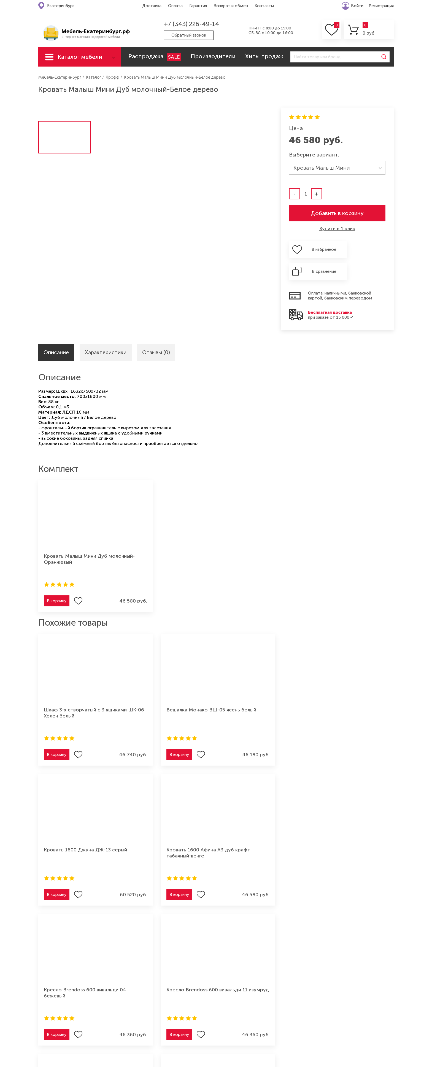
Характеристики (107, 331)
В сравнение (368, 249)
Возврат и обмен (230, 5)
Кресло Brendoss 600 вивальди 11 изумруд (160, 833)
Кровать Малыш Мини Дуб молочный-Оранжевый (75, 539)
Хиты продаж (264, 56)
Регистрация (381, 5)
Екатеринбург (60, 5)
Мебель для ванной (330, 1008)
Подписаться (368, 910)
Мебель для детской (331, 972)
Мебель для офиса (329, 999)
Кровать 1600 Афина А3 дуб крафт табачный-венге (350, 693)
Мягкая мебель (236, 972)
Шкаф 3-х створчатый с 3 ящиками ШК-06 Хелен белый (79, 693)
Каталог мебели (80, 56)
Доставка (151, 5)
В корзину (56, 580)
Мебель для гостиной (243, 981)
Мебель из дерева (328, 990)
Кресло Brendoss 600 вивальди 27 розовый (251, 833)
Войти (357, 5)
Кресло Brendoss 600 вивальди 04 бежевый (70, 833)
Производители (213, 56)
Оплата (175, 5)
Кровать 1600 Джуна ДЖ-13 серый (259, 693)
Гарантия (197, 5)
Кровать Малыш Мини (321, 167)
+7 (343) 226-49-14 (190, 24)
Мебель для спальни (242, 999)
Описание (57, 331)
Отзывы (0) (159, 331)
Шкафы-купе (234, 1008)
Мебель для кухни (239, 990)
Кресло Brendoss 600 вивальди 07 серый (342, 833)
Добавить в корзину (337, 213)
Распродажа (154, 57)
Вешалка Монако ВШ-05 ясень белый (164, 693)
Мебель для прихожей (333, 981)
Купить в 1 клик (337, 229)
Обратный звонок (189, 35)
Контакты (263, 5)
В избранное (318, 249)
